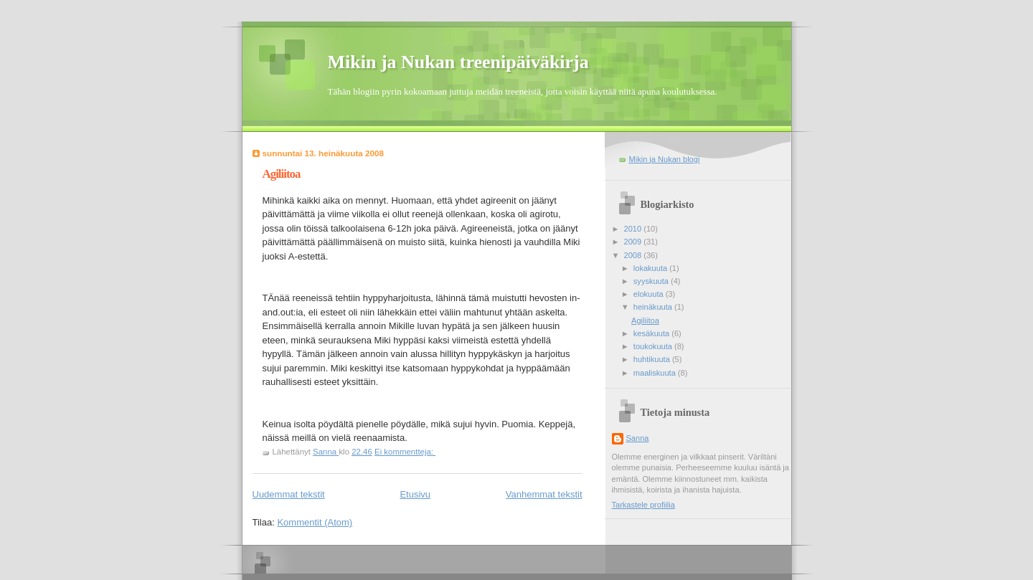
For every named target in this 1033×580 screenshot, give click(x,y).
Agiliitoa (282, 174)
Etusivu (415, 494)
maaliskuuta (655, 373)
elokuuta (649, 294)
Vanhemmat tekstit (544, 494)
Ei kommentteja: (404, 451)
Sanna (637, 438)
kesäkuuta (652, 333)
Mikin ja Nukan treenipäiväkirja (458, 62)
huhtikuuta (652, 359)
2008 (634, 255)
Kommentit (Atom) (314, 522)
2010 (634, 228)
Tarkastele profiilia (643, 504)
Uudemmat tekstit (289, 494)
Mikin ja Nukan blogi (664, 159)
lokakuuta (651, 268)
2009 (634, 241)
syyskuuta (652, 281)
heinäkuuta (653, 307)
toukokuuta (653, 346)
